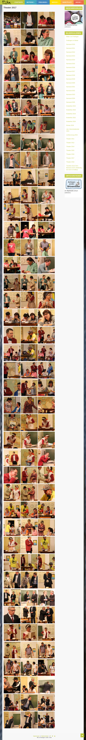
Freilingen (43, 2)
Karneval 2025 (70, 102)
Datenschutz (44, 736)
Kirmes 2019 (70, 125)
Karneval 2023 (70, 94)
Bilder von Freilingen (72, 36)
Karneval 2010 (70, 44)
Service (55, 2)
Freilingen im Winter (72, 40)
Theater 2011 (70, 139)
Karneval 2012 (70, 52)
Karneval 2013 (70, 56)
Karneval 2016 (70, 67)
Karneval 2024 (70, 98)
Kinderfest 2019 (71, 113)
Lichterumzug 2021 (72, 135)
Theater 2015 (70, 150)
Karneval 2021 (70, 86)
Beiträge (31, 2)
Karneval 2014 (70, 59)
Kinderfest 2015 (71, 106)
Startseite (18, 2)
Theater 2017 (10, 7)
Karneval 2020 (70, 83)
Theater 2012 (70, 142)
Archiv (79, 2)
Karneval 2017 (70, 71)
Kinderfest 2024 (71, 121)
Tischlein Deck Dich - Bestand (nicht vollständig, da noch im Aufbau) (74, 167)
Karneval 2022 (70, 90)
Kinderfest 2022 (71, 117)
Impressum (36, 736)
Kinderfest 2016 (71, 110)
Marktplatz (67, 2)
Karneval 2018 (70, 75)
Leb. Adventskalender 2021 (72, 130)
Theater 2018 (70, 162)
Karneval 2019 (70, 79)
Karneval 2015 (70, 63)
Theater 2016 (70, 154)
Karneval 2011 (70, 48)
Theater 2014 (70, 146)
